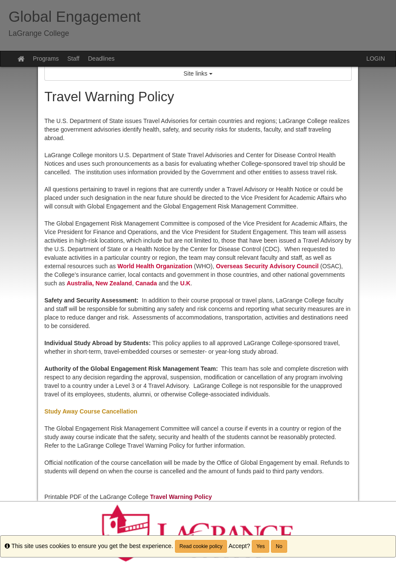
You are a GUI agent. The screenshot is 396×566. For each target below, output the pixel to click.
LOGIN (375, 58)
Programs (46, 58)
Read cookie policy (201, 546)
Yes (260, 546)
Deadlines (101, 58)
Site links (198, 73)
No (279, 546)
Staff (73, 58)
